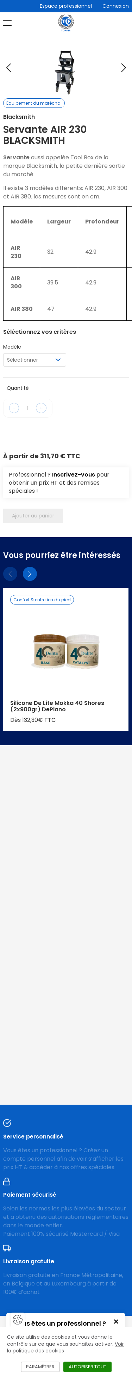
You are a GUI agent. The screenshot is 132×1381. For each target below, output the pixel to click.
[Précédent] (10, 574)
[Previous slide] (8, 67)
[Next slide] (123, 67)
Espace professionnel (66, 6)
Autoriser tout (90, 1366)
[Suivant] (30, 574)
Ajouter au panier (33, 515)
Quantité (18, 388)
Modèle (12, 346)
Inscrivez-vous (73, 475)
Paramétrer (43, 1366)
